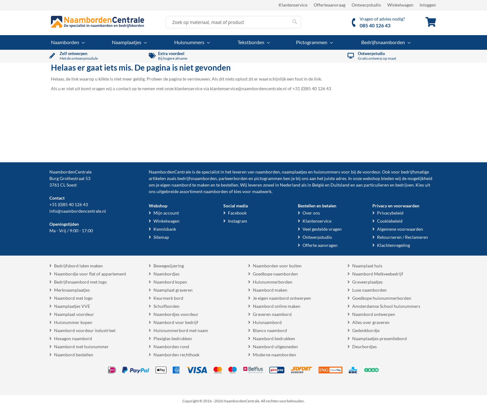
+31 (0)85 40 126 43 (68, 204)
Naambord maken (270, 290)
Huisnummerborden (272, 281)
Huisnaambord (267, 322)
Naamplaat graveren (173, 290)
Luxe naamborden (369, 290)
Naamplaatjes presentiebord (379, 338)
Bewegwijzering (168, 265)
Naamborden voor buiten (277, 265)
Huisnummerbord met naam (180, 330)
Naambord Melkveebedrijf (377, 273)
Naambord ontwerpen (373, 314)
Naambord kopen (170, 281)
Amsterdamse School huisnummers (386, 306)
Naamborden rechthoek (176, 354)
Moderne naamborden (274, 354)
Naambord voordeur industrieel (85, 330)
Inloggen (428, 4)
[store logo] (97, 22)
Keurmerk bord (168, 298)
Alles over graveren (370, 322)
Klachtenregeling (393, 245)
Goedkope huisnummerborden (381, 298)
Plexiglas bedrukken (172, 338)
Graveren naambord (272, 314)
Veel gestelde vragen (322, 229)
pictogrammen (268, 178)
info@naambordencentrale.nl (77, 211)
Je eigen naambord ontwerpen (282, 298)
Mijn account (166, 212)
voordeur (371, 171)
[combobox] (233, 22)
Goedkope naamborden (275, 273)
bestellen (229, 184)
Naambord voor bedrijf (175, 322)
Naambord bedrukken (274, 338)
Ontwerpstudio (366, 4)
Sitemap (161, 237)
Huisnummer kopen (73, 322)
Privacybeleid (390, 212)
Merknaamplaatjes (72, 290)
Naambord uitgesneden (275, 346)
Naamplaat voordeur (74, 314)
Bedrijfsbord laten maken (78, 265)
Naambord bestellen (73, 354)
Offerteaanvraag (329, 4)
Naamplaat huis (367, 265)
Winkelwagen (400, 4)
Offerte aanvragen (320, 245)
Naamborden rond (171, 346)
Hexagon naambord (73, 338)
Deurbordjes (364, 346)
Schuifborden (166, 306)
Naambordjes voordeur (175, 314)
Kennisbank (164, 229)
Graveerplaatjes (367, 281)
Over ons (311, 212)
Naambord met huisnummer (81, 346)
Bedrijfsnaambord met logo (80, 281)
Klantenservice (293, 4)
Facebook (237, 212)
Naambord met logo (73, 298)
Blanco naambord (270, 330)
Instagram (237, 221)
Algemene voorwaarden (400, 229)
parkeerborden (233, 178)
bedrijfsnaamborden (197, 178)
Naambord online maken (276, 306)
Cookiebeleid (390, 221)
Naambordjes (166, 273)
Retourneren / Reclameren (402, 237)
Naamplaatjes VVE (72, 306)
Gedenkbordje (366, 330)
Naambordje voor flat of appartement (90, 273)
